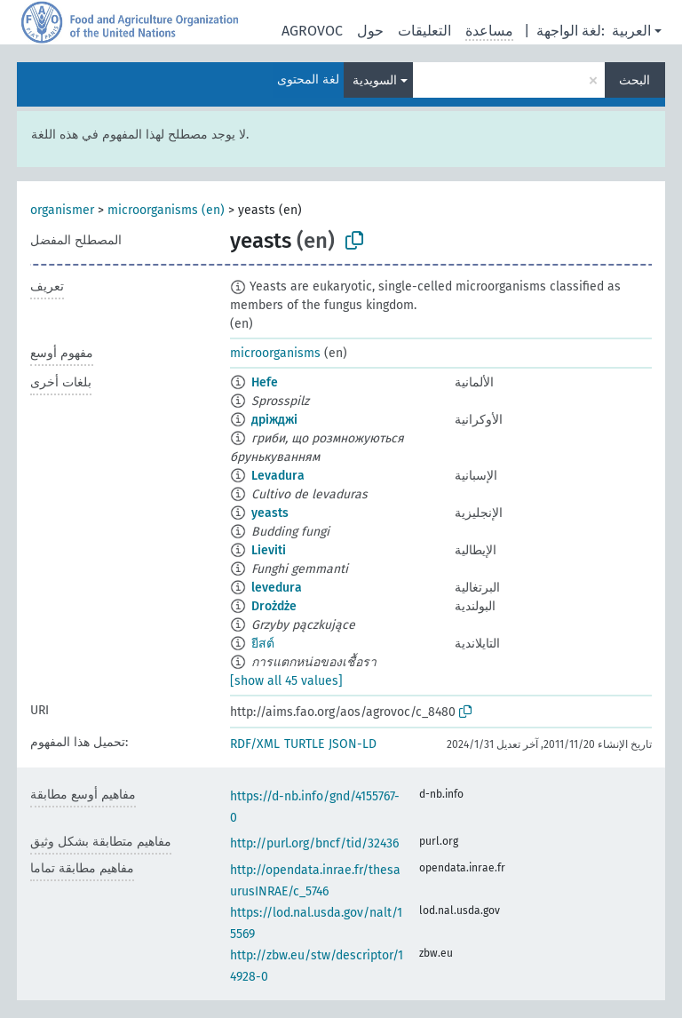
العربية (631, 30)
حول (370, 30)
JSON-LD (353, 744)
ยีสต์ (262, 643)
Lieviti (268, 550)
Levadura (278, 475)
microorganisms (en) (166, 210)
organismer (62, 210)
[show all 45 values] (286, 680)
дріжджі (274, 419)
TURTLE (304, 744)
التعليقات (424, 30)
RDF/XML (255, 744)
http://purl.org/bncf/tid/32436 (314, 843)
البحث (634, 80)
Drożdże (274, 606)
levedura (276, 587)
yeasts (270, 513)
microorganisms (275, 353)
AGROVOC (312, 30)
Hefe (264, 382)
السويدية (375, 80)
